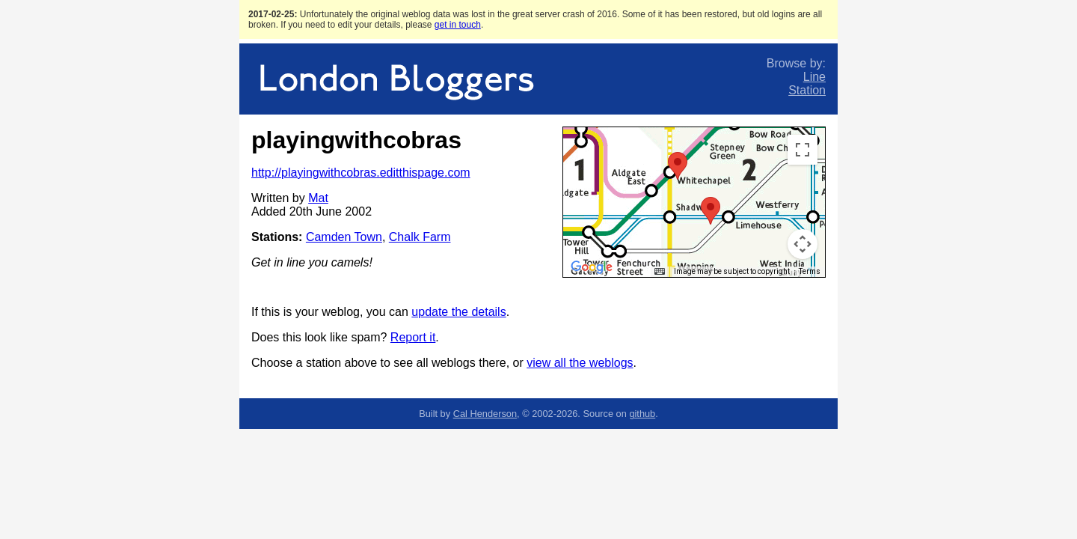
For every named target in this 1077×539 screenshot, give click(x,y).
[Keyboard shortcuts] (659, 272)
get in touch (458, 24)
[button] (677, 166)
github (642, 413)
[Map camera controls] (802, 244)
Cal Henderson (485, 413)
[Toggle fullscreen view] (802, 150)
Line (814, 76)
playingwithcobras (356, 140)
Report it (412, 337)
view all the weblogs (580, 362)
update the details (458, 311)
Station (807, 90)
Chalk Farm (420, 237)
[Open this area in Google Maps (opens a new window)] (591, 267)
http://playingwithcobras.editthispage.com (360, 172)
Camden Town (344, 237)
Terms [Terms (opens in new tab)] (809, 271)
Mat (318, 198)
